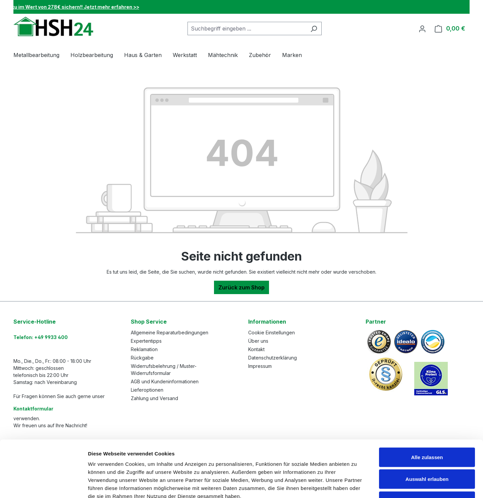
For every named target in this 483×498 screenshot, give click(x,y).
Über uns (258, 341)
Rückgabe (142, 358)
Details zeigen (357, 485)
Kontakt (256, 349)
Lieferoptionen (147, 390)
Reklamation (144, 349)
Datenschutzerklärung (272, 358)
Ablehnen (427, 454)
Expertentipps (146, 341)
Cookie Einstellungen (271, 332)
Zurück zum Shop (241, 287)
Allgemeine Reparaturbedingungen (169, 332)
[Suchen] (314, 28)
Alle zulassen (427, 410)
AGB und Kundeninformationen (165, 381)
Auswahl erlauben (427, 432)
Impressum (260, 366)
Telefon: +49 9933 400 (40, 337)
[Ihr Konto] (422, 28)
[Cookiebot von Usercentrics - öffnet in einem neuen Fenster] (43, 485)
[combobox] (246, 28)
